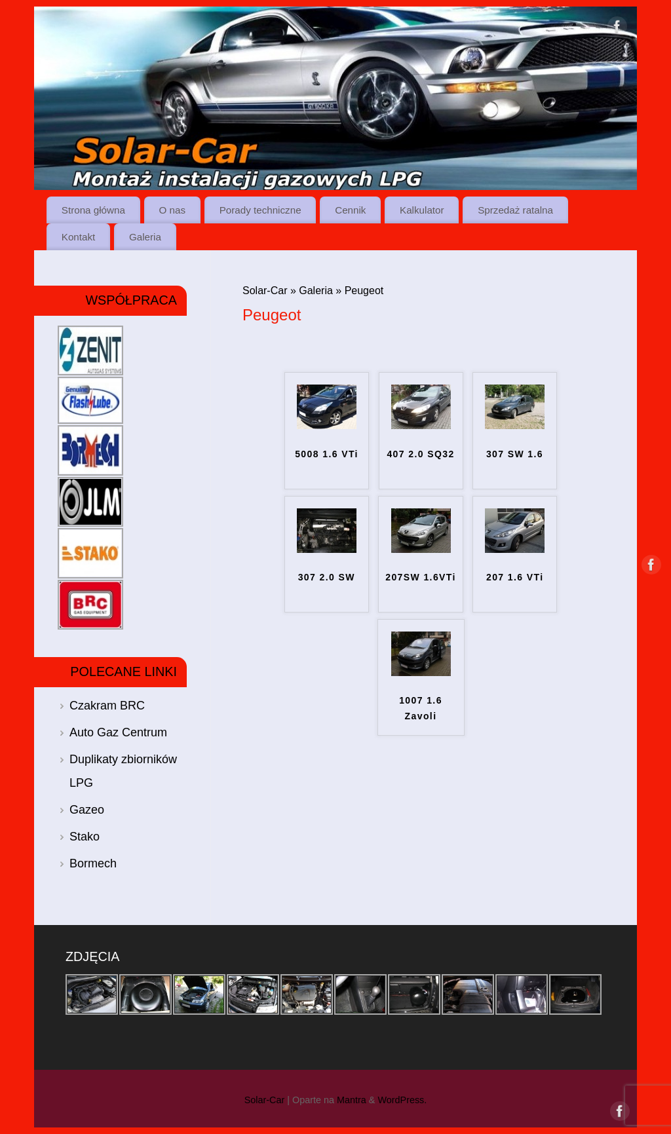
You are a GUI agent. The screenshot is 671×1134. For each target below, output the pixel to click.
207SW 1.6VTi (420, 577)
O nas (172, 210)
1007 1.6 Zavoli (420, 708)
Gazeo (86, 809)
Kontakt (79, 236)
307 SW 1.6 (514, 454)
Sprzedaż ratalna (515, 210)
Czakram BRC (107, 705)
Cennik (350, 210)
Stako (84, 836)
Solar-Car (264, 290)
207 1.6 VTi (515, 577)
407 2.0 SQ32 (420, 454)
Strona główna (93, 210)
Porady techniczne (260, 210)
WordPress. (402, 1100)
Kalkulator (422, 210)
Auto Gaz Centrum (118, 732)
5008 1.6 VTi (326, 454)
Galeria (145, 236)
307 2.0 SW (326, 577)
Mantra (351, 1100)
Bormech (93, 863)
